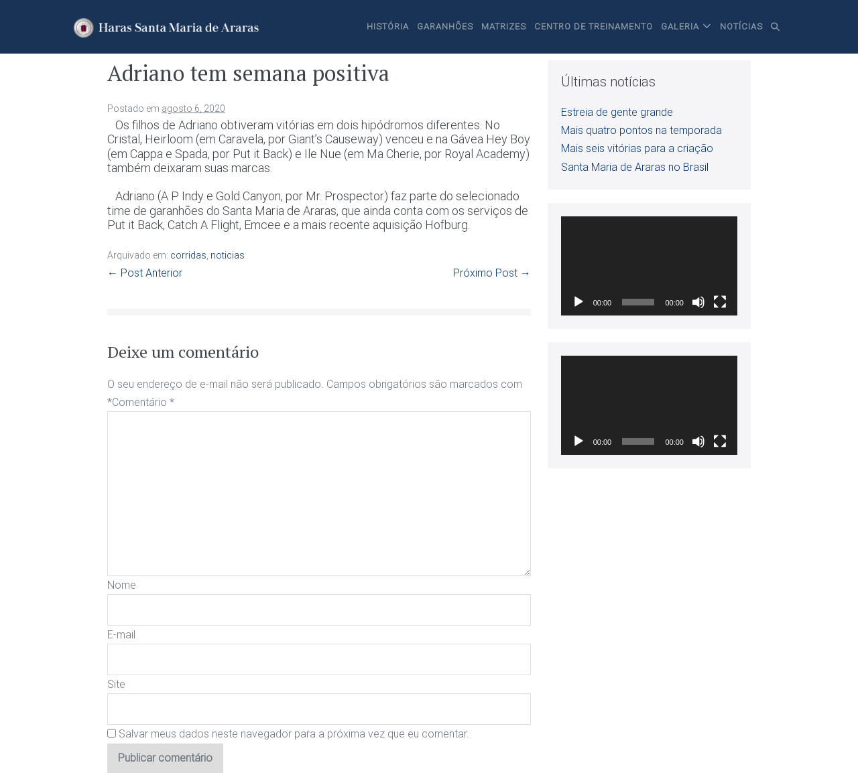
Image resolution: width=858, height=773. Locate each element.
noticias (227, 255)
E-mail (121, 634)
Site (116, 684)
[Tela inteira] (720, 302)
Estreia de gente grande (617, 112)
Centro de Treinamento (593, 26)
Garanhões (445, 26)
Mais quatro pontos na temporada (641, 130)
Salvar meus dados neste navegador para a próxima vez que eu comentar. (294, 733)
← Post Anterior (144, 273)
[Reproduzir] (578, 302)
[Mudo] (698, 302)
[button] (775, 27)
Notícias (741, 26)
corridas (188, 255)
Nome (121, 585)
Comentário (143, 402)
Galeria (680, 26)
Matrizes (503, 26)
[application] (649, 265)
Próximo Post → (492, 273)
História (388, 26)
